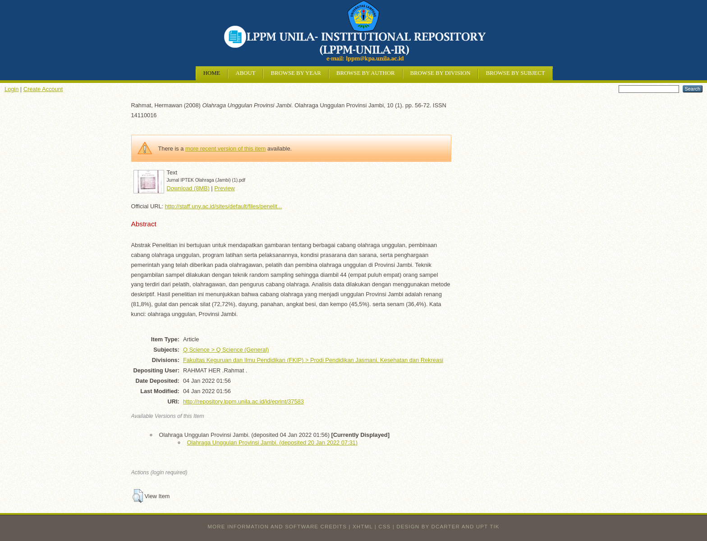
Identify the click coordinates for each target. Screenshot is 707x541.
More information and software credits (277, 526)
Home (211, 73)
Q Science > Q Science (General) (226, 349)
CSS (384, 526)
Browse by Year (296, 73)
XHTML (362, 526)
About (245, 73)
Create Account (43, 89)
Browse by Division (440, 73)
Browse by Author (365, 73)
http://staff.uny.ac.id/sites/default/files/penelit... (223, 206)
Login (11, 89)
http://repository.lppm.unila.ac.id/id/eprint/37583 (243, 401)
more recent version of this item (225, 148)
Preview (224, 188)
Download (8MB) (188, 188)
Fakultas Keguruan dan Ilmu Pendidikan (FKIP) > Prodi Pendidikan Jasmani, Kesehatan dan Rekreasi (313, 360)
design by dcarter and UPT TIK (447, 526)
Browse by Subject (515, 73)
